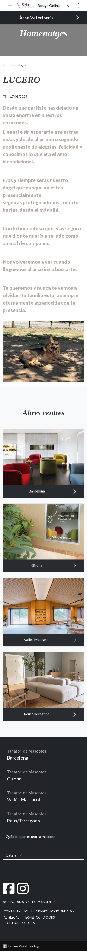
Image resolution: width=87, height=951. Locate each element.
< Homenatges (14, 65)
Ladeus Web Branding (23, 946)
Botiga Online (49, 5)
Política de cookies (19, 923)
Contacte (12, 911)
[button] (10, 5)
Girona (53, 572)
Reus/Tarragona (50, 720)
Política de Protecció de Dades (49, 911)
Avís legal (11, 917)
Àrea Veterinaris (49, 17)
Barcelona (52, 498)
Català (14, 855)
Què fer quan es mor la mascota (30, 836)
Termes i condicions (39, 917)
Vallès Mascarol (50, 646)
